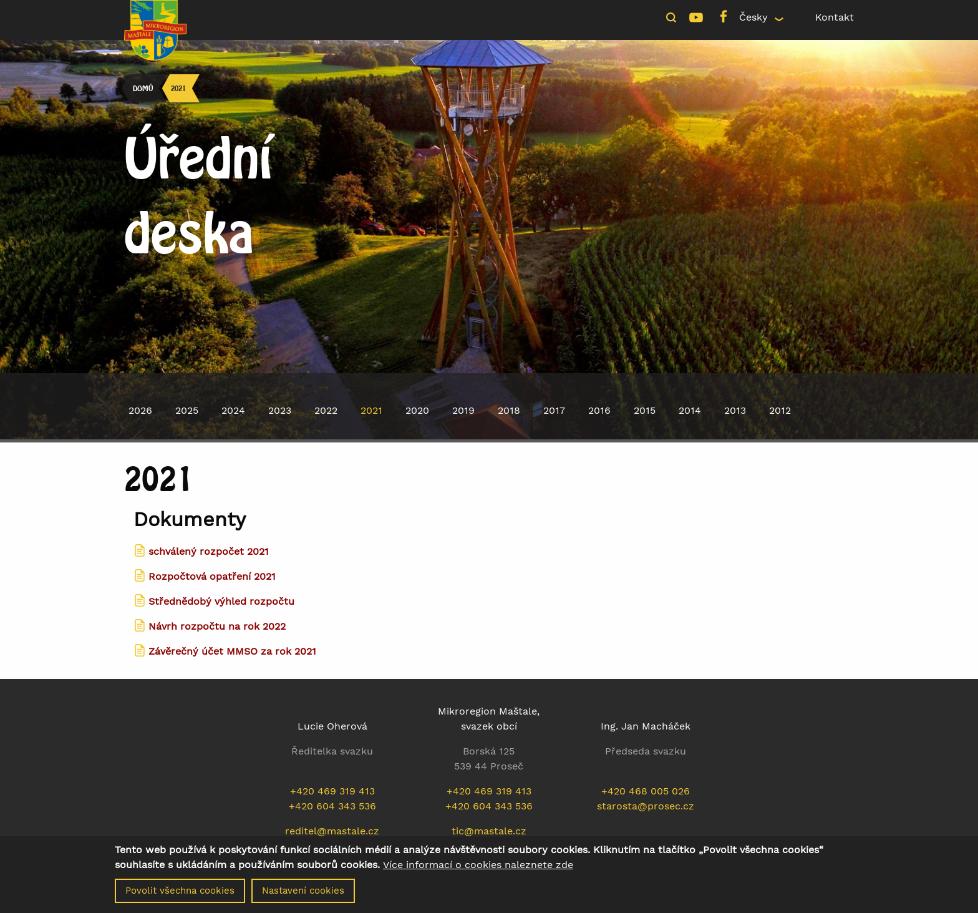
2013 (735, 410)
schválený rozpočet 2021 (208, 551)
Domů (143, 88)
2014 (690, 410)
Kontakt (834, 17)
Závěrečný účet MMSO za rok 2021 (232, 651)
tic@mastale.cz (489, 831)
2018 (509, 410)
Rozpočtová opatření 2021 (212, 576)
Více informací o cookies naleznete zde (478, 871)
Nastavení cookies (303, 896)
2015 (645, 410)
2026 (140, 410)
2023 (279, 410)
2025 (186, 410)
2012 (780, 410)
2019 (463, 410)
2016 (599, 410)
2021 (178, 88)
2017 (554, 410)
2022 (325, 410)
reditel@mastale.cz (332, 831)
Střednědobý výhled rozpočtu (221, 601)
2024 (233, 410)
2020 (417, 410)
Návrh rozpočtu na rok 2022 (217, 626)
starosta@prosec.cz (645, 806)
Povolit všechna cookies (180, 896)
